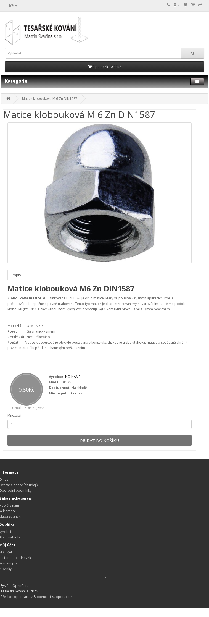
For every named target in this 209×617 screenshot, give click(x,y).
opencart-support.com (55, 596)
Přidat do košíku (99, 440)
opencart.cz (23, 596)
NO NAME (72, 376)
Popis (16, 275)
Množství (14, 415)
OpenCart (20, 585)
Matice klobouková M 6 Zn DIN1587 (49, 98)
